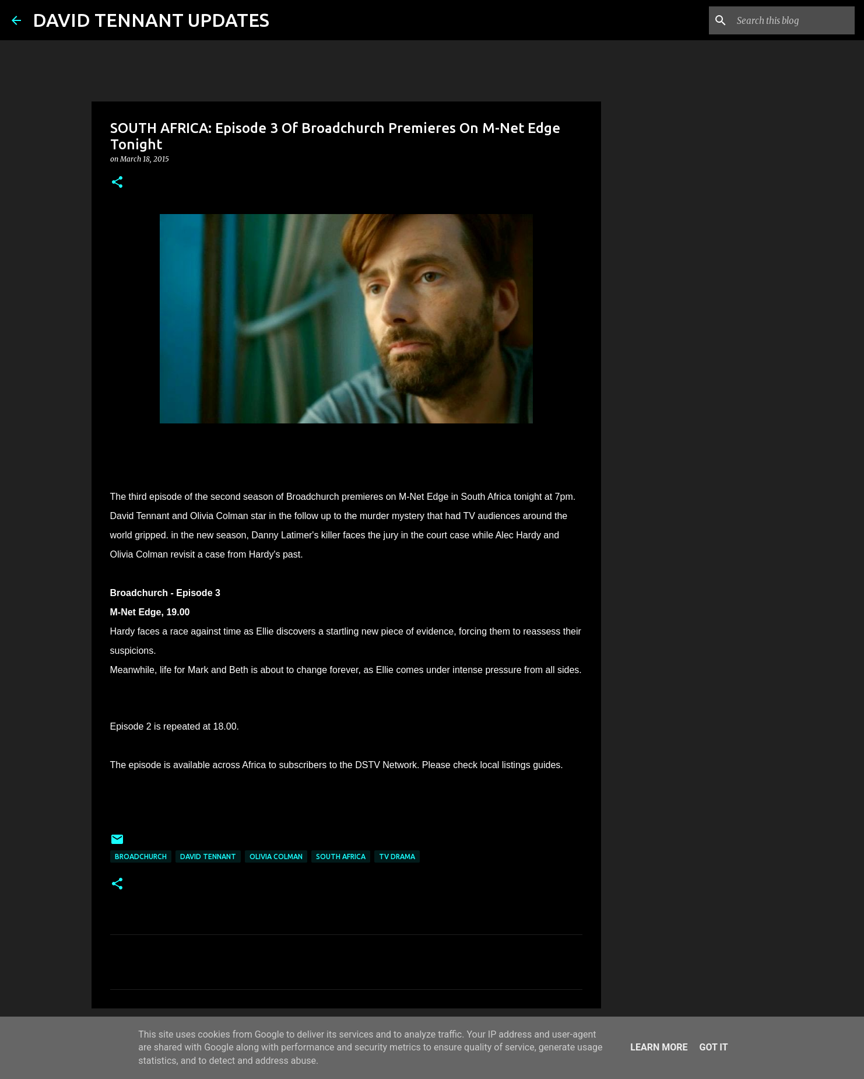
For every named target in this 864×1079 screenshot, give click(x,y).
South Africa (341, 856)
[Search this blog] (793, 20)
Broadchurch (141, 856)
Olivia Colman (276, 856)
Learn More (658, 1047)
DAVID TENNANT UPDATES (151, 19)
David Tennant (208, 856)
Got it (713, 1047)
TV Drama (397, 856)
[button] (117, 183)
